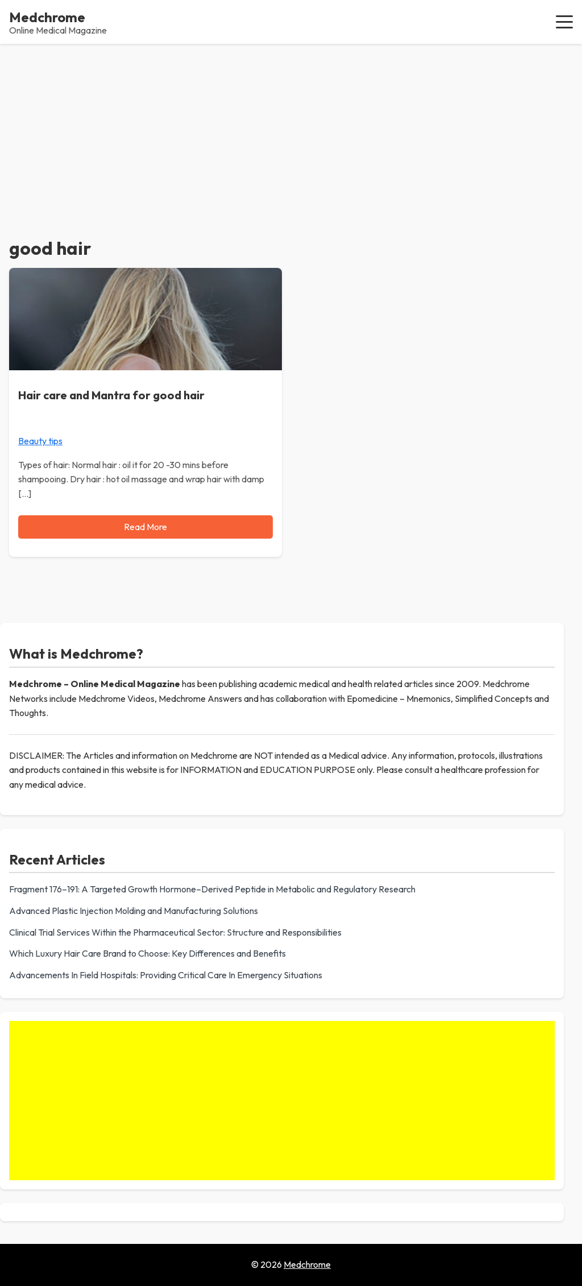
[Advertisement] (291, 129)
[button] (564, 21)
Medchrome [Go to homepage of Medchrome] (307, 1264)
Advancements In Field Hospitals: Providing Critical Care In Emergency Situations (165, 975)
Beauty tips (40, 440)
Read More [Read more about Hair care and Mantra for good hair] (145, 526)
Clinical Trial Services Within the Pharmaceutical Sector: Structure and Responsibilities (175, 932)
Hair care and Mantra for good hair (111, 395)
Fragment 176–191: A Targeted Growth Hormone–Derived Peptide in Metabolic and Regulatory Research (212, 889)
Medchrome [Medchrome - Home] (47, 17)
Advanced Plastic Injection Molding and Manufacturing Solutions (133, 910)
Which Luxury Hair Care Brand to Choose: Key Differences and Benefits (147, 953)
